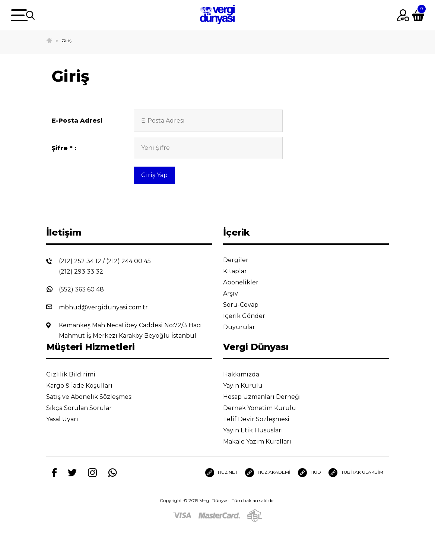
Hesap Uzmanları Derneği (267, 396)
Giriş (66, 40)
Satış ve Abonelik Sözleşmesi (95, 396)
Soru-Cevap (246, 304)
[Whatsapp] (112, 472)
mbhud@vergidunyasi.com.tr (103, 307)
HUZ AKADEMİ (267, 472)
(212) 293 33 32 (81, 271)
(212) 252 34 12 (80, 261)
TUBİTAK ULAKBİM (355, 472)
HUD (309, 472)
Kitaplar (240, 271)
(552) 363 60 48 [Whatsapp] (81, 289)
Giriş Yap (154, 175)
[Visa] (182, 515)
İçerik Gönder (250, 315)
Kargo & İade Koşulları (85, 385)
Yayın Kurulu (248, 385)
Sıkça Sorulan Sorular (84, 407)
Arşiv (236, 293)
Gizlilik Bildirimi (76, 374)
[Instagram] (92, 472)
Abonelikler (246, 282)
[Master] (219, 515)
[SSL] (254, 515)
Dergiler (241, 260)
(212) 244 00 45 (128, 261)
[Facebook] (54, 472)
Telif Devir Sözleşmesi (261, 419)
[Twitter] (72, 472)
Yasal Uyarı (68, 419)
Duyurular (245, 327)
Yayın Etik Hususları (259, 430)
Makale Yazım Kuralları (263, 441)
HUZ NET (221, 472)
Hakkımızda (247, 374)
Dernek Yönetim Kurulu (265, 407)
